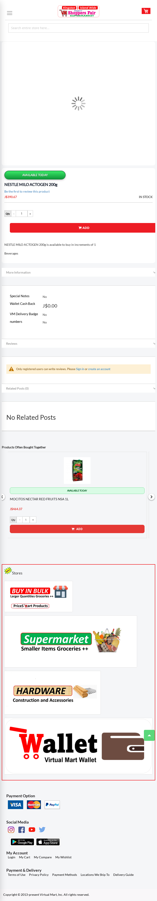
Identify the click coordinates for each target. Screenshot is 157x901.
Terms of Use (16, 875)
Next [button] (151, 497)
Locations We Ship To (95, 875)
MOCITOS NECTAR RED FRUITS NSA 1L (39, 499)
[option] (77, 495)
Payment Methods (64, 875)
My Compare (43, 858)
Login (11, 858)
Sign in (80, 369)
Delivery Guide (123, 875)
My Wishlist (63, 858)
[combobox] (78, 28)
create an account (99, 369)
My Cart (24, 858)
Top (147, 733)
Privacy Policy (39, 875)
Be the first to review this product (27, 191)
